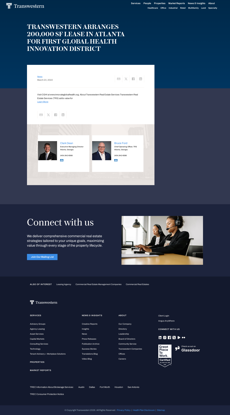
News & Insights (193, 3)
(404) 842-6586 (120, 155)
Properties (156, 3)
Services (132, 3)
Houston (119, 387)
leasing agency (63, 284)
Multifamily (190, 8)
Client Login (163, 316)
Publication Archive (90, 344)
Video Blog (87, 359)
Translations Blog (90, 354)
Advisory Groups (37, 324)
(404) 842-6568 (66, 155)
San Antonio (133, 387)
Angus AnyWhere (166, 321)
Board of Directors (127, 339)
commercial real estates (137, 284)
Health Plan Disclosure (144, 410)
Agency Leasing (37, 329)
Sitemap (161, 410)
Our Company (125, 324)
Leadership (124, 334)
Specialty (209, 8)
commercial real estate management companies (98, 284)
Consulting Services (39, 344)
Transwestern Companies (130, 349)
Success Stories (89, 349)
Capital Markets (37, 339)
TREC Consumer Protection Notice (47, 394)
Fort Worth (105, 387)
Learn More (42, 102)
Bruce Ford (120, 143)
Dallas (92, 387)
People (144, 3)
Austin (81, 387)
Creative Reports (89, 324)
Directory (123, 329)
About (208, 3)
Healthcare (149, 8)
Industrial (169, 8)
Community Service (127, 344)
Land (200, 8)
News (39, 77)
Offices (122, 354)
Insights (85, 329)
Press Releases (89, 339)
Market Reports (173, 3)
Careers (122, 359)
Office (160, 8)
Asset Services (37, 334)
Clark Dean (66, 143)
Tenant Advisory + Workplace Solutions (48, 354)
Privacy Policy (124, 410)
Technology (35, 349)
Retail (179, 8)
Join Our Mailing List (42, 257)
